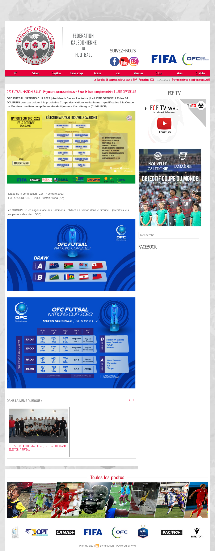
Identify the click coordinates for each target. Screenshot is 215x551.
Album (179, 73)
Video (118, 73)
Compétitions (56, 73)
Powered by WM (126, 545)
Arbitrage (97, 73)
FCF (15, 73)
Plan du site (86, 545)
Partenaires (138, 73)
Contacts (159, 73)
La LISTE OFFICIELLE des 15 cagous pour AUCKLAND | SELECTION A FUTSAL (38, 448)
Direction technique (77, 73)
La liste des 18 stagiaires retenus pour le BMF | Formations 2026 (125, 79)
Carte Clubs (200, 73)
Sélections (35, 73)
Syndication (107, 545)
